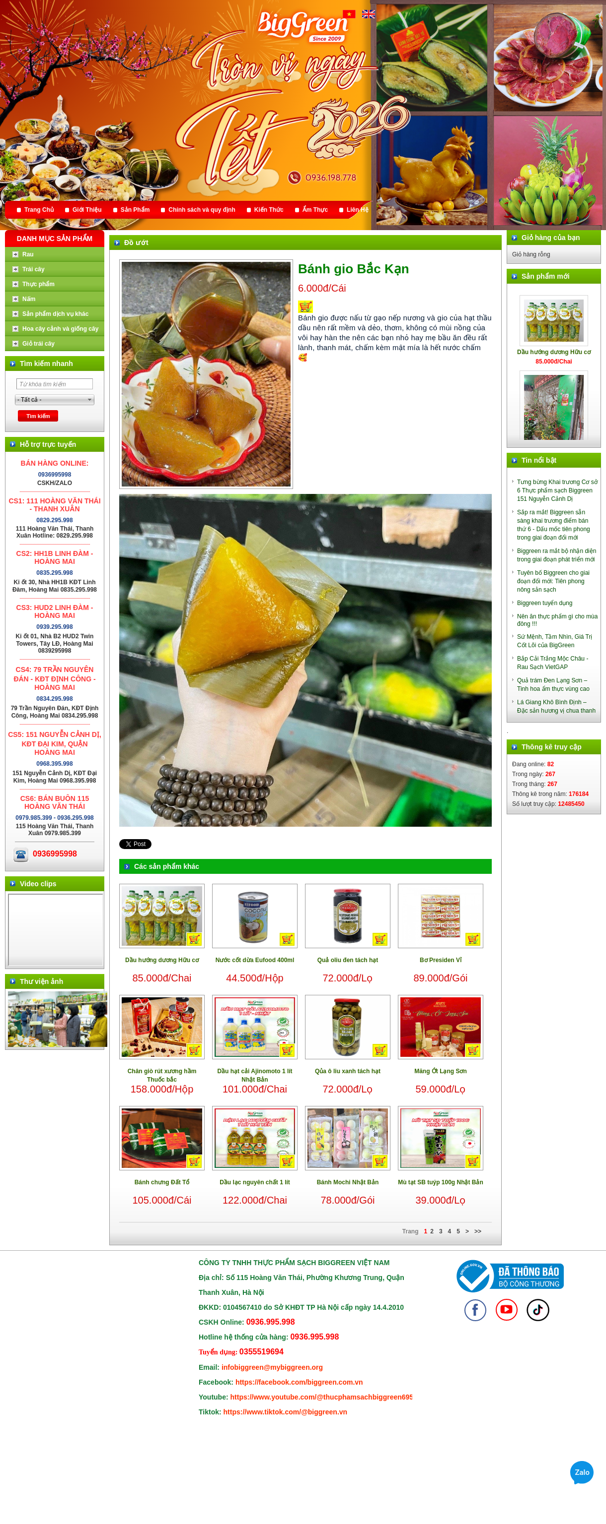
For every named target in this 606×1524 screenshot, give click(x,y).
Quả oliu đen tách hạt (348, 960)
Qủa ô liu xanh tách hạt (347, 1071)
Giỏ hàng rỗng (531, 254)
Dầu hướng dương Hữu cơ (162, 960)
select (89, 399)
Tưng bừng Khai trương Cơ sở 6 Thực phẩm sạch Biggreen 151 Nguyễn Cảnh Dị (557, 490)
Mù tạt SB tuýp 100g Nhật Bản (440, 1182)
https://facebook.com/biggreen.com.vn (299, 1382)
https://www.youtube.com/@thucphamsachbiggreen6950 (323, 1397)
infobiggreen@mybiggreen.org (272, 1367)
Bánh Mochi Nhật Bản (348, 1182)
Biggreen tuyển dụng (544, 603)
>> (477, 1231)
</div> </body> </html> (55, 930)
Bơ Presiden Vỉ (440, 960)
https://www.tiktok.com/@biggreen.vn (286, 1412)
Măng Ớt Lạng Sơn (440, 1071)
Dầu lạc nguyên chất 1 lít (255, 1182)
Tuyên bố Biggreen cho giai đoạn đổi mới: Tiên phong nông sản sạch (553, 581)
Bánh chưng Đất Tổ (162, 1182)
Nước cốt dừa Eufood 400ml (255, 960)
